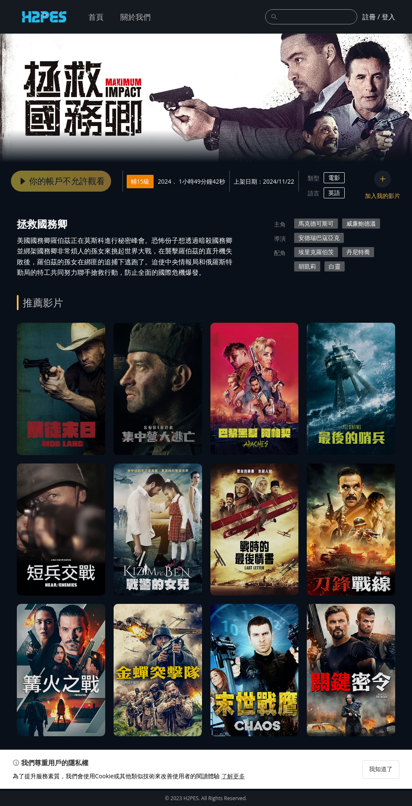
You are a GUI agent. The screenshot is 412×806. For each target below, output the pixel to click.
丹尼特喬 (358, 252)
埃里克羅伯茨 (316, 252)
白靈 (334, 266)
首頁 (96, 17)
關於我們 (135, 17)
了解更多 (237, 793)
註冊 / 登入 (378, 16)
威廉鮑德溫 (361, 223)
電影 (334, 178)
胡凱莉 (307, 266)
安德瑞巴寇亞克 (319, 238)
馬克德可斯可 (316, 223)
